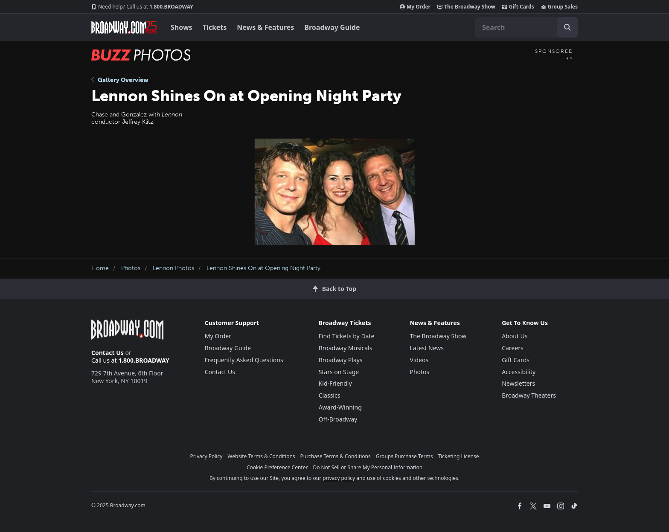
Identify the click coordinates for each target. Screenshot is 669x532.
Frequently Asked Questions (244, 360)
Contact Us (107, 353)
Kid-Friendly (335, 383)
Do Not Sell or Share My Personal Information (367, 467)
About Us (514, 336)
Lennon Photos (173, 268)
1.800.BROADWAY (142, 6)
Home (100, 268)
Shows (181, 27)
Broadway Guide (332, 27)
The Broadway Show (466, 6)
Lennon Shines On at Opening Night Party (263, 268)
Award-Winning (340, 407)
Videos (419, 360)
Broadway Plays (341, 360)
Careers (512, 348)
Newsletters (518, 383)
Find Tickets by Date (347, 336)
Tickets (215, 27)
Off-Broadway (338, 419)
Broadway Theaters (529, 395)
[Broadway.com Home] (124, 27)
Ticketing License (458, 456)
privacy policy (339, 478)
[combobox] (526, 27)
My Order (415, 6)
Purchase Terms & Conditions (335, 456)
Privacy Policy (206, 456)
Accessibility (518, 372)
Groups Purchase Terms (404, 456)
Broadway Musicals (345, 348)
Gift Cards (518, 6)
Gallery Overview (119, 80)
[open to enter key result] (567, 27)
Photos (130, 268)
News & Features (265, 27)
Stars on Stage (339, 372)
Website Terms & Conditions (261, 456)
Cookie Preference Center (277, 467)
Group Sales (559, 6)
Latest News (427, 348)
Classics (329, 395)
